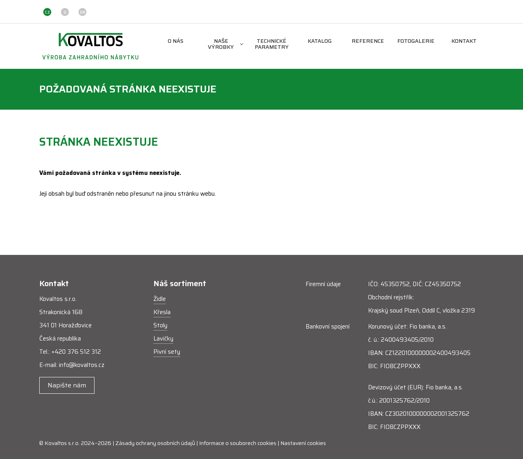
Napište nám (67, 385)
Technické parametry (272, 44)
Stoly (160, 325)
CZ (47, 12)
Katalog (320, 41)
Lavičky (163, 338)
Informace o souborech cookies (237, 443)
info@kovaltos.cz (82, 365)
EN (82, 12)
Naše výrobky (225, 44)
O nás (175, 41)
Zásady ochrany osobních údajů (155, 443)
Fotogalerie (415, 41)
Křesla (162, 312)
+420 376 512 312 (76, 352)
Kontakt (464, 41)
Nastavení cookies (303, 443)
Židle (159, 299)
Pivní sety (166, 352)
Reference (368, 41)
